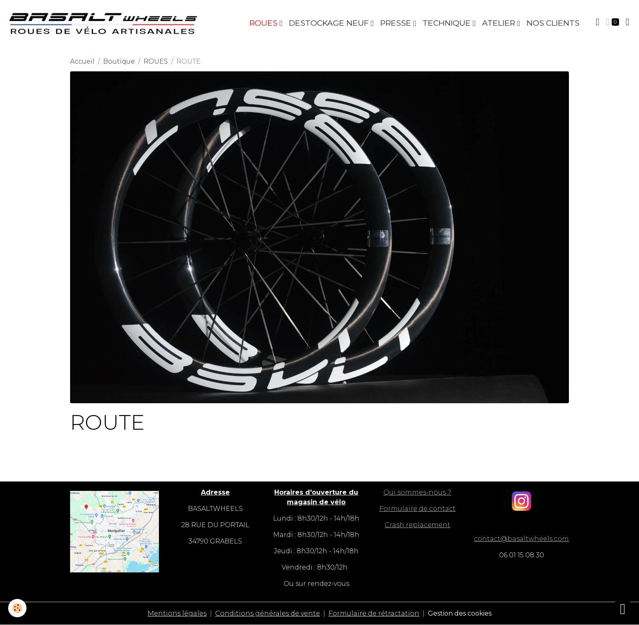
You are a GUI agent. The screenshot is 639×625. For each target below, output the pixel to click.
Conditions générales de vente (267, 613)
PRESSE (396, 23)
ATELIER (499, 23)
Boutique (119, 61)
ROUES (264, 23)
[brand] (105, 23)
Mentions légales (177, 613)
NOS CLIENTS (553, 23)
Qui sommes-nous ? (417, 492)
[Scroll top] (623, 608)
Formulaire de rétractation (373, 613)
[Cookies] (17, 608)
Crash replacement (417, 525)
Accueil (82, 61)
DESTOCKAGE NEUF (330, 23)
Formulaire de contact (417, 508)
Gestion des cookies (459, 613)
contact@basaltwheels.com (521, 539)
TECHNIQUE (448, 23)
